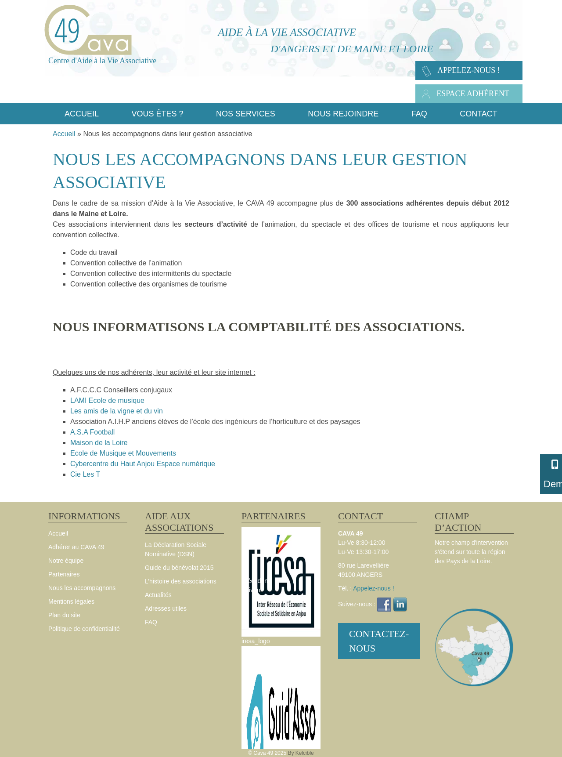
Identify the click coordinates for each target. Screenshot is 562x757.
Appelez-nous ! (468, 70)
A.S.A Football (92, 432)
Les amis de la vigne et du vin (116, 411)
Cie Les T (85, 474)
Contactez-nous (379, 641)
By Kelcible (300, 753)
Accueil (64, 134)
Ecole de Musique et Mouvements (123, 453)
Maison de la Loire (99, 442)
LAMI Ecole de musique (107, 400)
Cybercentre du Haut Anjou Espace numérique (142, 463)
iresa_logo (255, 641)
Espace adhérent (472, 93)
